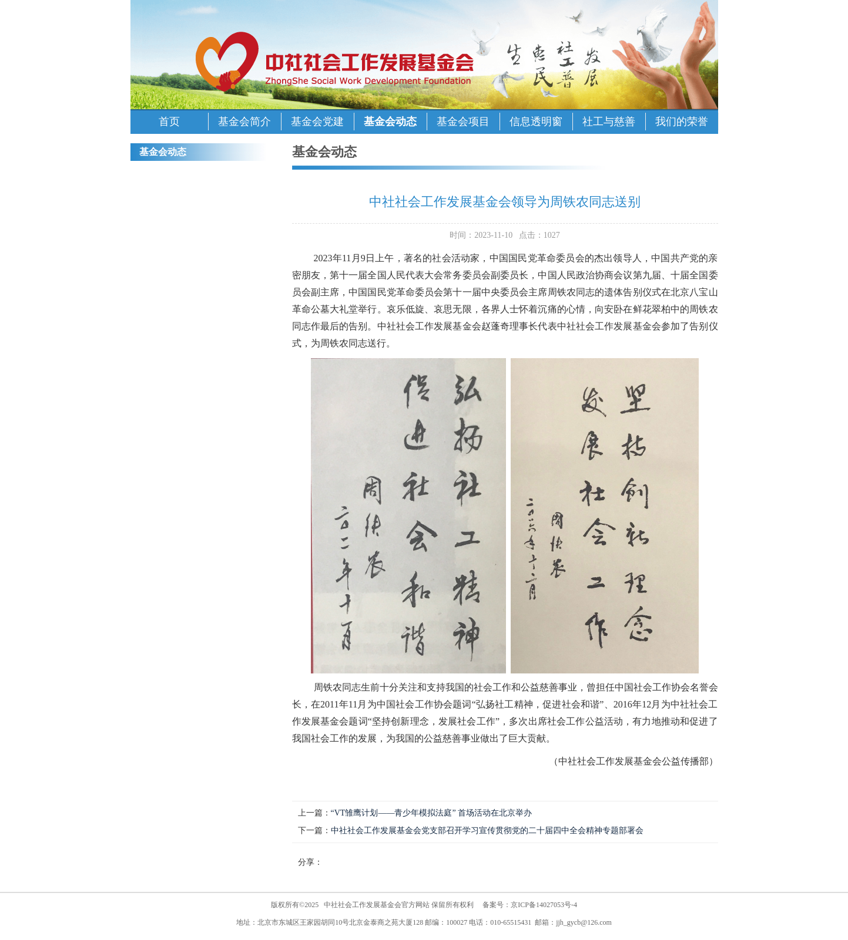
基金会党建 (317, 121)
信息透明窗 (536, 121)
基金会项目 (463, 121)
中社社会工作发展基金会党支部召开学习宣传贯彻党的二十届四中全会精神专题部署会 (487, 830)
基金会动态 (390, 121)
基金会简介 (244, 121)
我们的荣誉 (681, 121)
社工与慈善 (608, 121)
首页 (169, 121)
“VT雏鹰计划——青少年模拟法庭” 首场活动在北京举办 (431, 812)
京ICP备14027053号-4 (544, 905)
